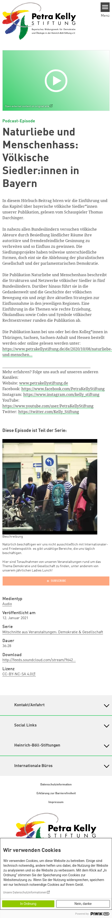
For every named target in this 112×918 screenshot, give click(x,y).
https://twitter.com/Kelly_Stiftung (48, 411)
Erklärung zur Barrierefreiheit (56, 793)
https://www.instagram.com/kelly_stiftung (61, 394)
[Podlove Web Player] (56, 581)
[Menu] (105, 7)
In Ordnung (28, 904)
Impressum (56, 802)
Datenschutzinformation (56, 784)
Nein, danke (83, 904)
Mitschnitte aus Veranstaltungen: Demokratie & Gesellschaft (52, 632)
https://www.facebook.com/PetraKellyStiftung (63, 388)
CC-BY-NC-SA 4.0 (17, 674)
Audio (7, 604)
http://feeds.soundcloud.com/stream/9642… (39, 660)
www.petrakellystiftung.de (43, 383)
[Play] (57, 80)
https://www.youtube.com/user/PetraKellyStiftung (47, 406)
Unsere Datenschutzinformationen (24, 892)
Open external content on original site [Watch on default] (27, 106)
